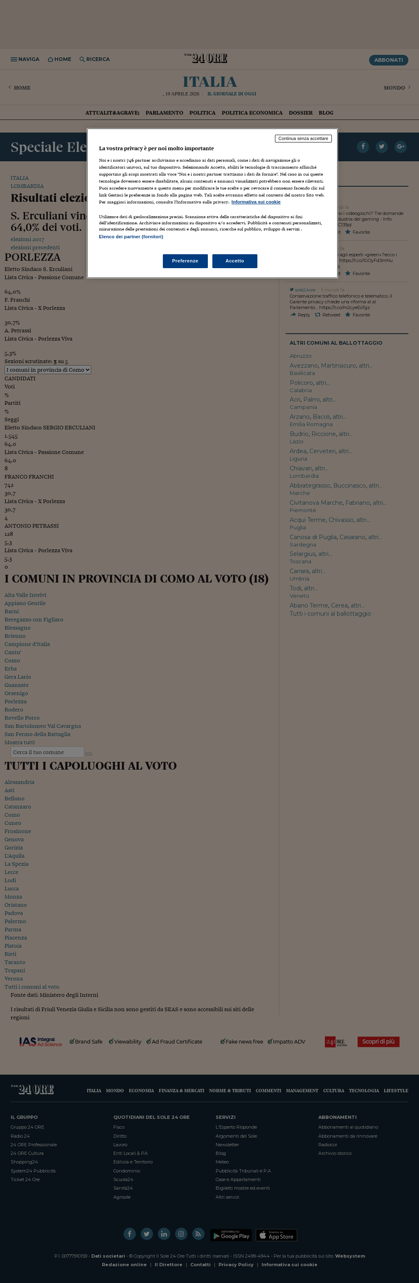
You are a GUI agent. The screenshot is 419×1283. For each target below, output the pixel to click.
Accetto (234, 260)
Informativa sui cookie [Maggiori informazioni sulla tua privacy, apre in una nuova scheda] (256, 201)
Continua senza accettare (304, 138)
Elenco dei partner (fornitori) (131, 236)
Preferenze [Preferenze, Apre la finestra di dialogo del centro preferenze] (185, 260)
